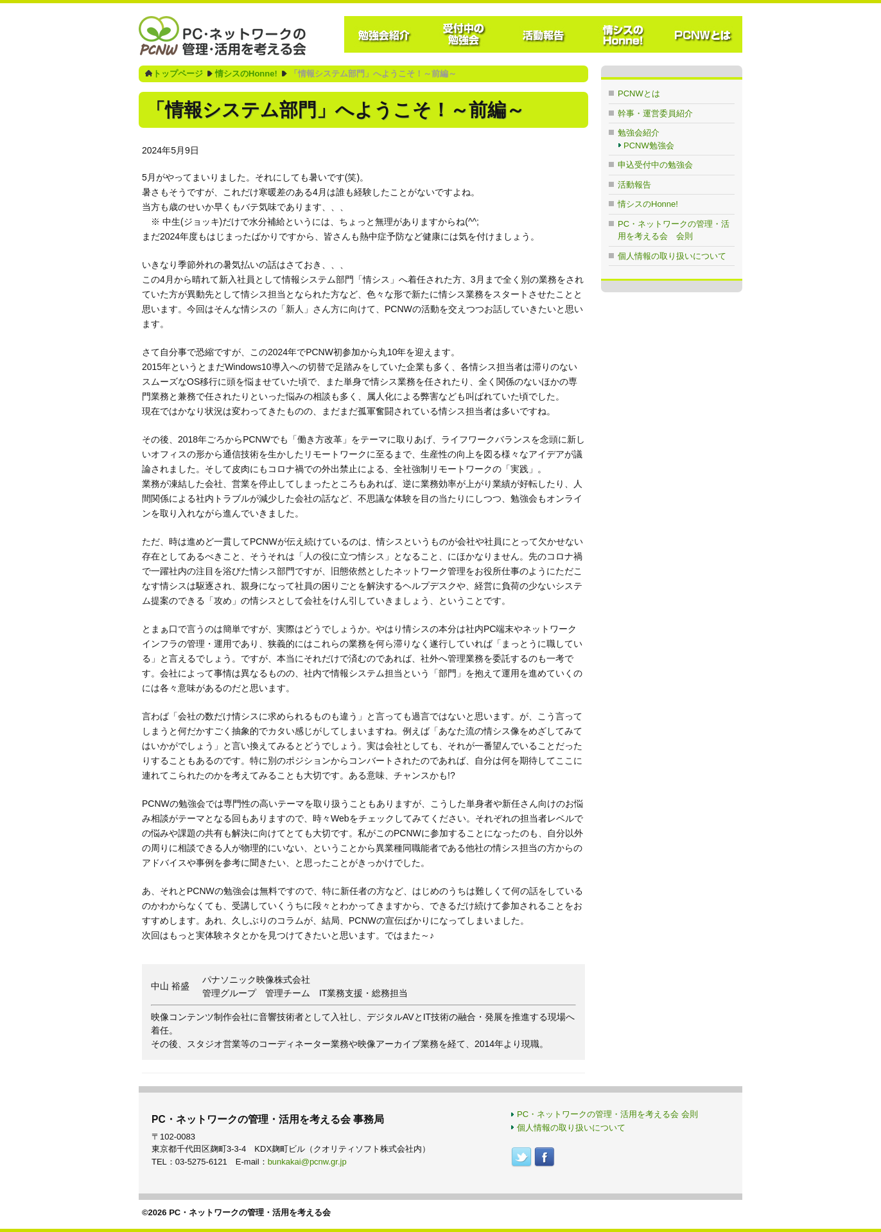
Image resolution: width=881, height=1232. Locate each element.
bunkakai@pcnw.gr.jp (307, 1161)
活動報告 (634, 184)
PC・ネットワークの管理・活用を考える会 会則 (607, 1114)
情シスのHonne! (246, 73)
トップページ (178, 73)
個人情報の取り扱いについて (672, 256)
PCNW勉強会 (649, 145)
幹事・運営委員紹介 (655, 113)
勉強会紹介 (638, 132)
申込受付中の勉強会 (655, 165)
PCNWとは (639, 93)
